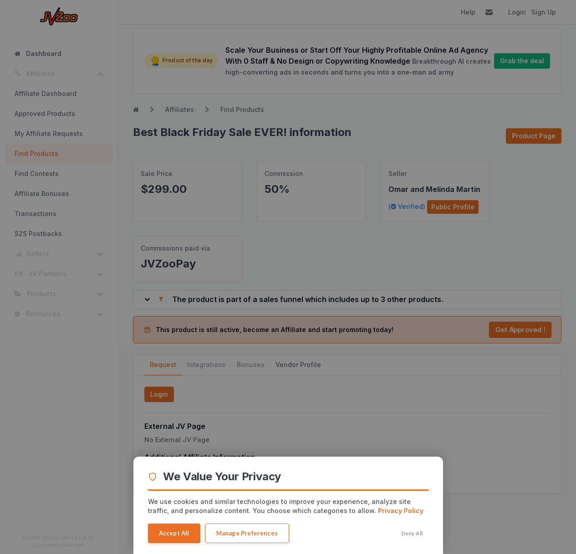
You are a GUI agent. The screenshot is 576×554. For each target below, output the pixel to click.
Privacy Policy (400, 510)
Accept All (174, 533)
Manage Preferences (247, 533)
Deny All (412, 533)
